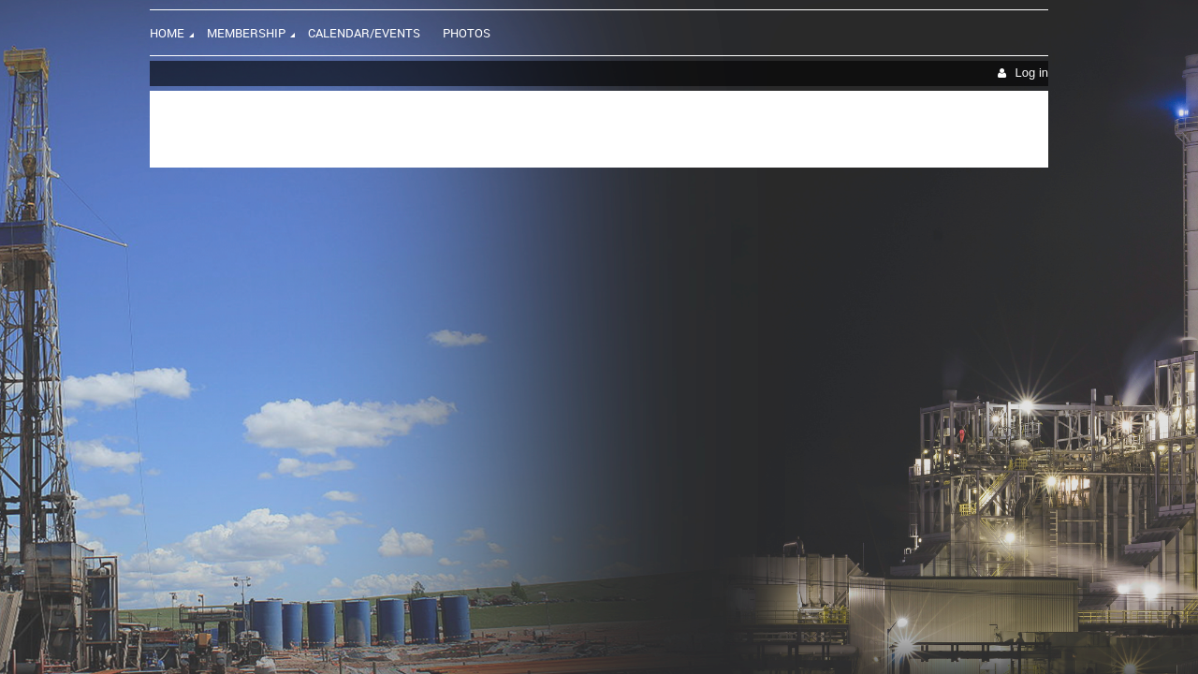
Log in (1031, 73)
